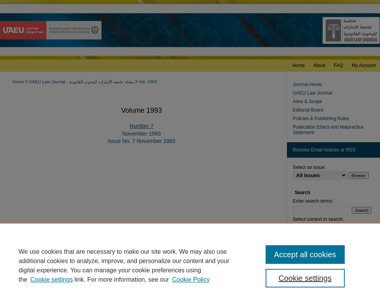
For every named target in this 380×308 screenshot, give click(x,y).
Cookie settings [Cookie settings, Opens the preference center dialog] (305, 278)
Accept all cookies (305, 254)
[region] (190, 265)
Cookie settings (51, 279)
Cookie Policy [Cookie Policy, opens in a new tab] (191, 279)
